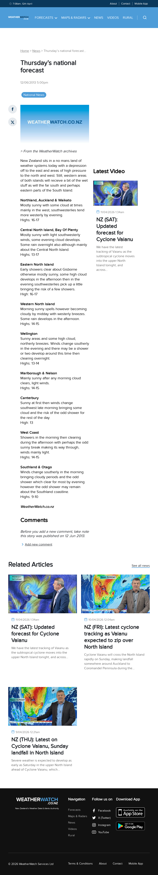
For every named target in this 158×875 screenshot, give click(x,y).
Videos (113, 18)
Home (24, 51)
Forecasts (46, 18)
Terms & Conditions (80, 863)
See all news (141, 566)
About (113, 3)
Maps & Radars (75, 18)
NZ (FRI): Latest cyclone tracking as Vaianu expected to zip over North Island (111, 637)
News (98, 18)
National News (33, 95)
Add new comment (36, 544)
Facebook (101, 810)
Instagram (101, 825)
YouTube (100, 832)
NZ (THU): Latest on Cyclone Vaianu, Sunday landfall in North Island (39, 746)
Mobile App (141, 3)
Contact (125, 3)
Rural (128, 18)
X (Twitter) (101, 818)
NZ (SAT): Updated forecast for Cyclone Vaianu (114, 229)
